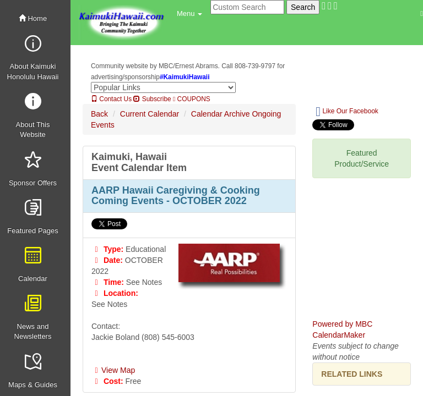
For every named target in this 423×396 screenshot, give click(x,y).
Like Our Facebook (347, 111)
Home (33, 18)
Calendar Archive (220, 113)
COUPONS (191, 99)
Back (99, 113)
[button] (189, 14)
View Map (113, 370)
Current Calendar (149, 113)
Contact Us (111, 99)
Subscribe (152, 99)
